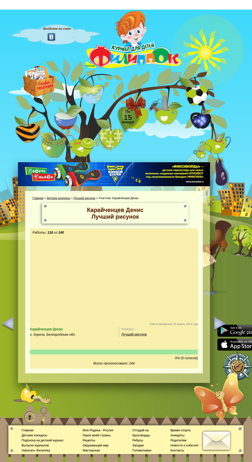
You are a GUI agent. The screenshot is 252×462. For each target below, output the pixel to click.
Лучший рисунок (84, 198)
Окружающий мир (95, 445)
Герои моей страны (96, 435)
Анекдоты (177, 435)
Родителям (178, 440)
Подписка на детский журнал (42, 440)
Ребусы (137, 440)
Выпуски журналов (35, 445)
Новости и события (184, 445)
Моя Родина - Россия (98, 430)
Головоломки (141, 450)
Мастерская (91, 450)
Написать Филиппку (36, 450)
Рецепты (89, 440)
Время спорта (180, 430)
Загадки (138, 445)
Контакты (177, 450)
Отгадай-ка (140, 430)
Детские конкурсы (58, 198)
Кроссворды (141, 435)
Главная (37, 198)
